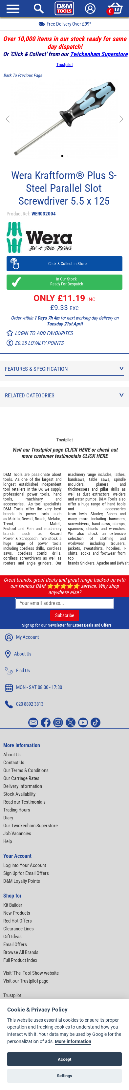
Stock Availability (19, 794)
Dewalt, (28, 518)
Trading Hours (16, 810)
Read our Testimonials (24, 802)
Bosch (40, 518)
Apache (103, 563)
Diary (8, 818)
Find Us (17, 671)
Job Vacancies (17, 833)
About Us (18, 654)
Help (7, 841)
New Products (16, 913)
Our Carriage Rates (21, 778)
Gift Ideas (12, 937)
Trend (8, 523)
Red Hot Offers (17, 921)
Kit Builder (12, 905)
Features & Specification (64, 369)
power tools (38, 494)
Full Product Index (20, 960)
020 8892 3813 (24, 704)
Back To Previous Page (22, 75)
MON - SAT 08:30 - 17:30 (33, 688)
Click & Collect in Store (64, 263)
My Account (22, 637)
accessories (13, 503)
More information (73, 1041)
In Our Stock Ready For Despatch (64, 281)
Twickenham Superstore (99, 54)
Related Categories (64, 395)
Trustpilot (64, 64)
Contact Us (13, 763)
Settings (64, 1075)
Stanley (96, 513)
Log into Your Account (24, 865)
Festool (9, 528)
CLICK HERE (77, 450)
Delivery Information (22, 786)
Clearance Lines (18, 929)
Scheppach (28, 538)
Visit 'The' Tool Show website (31, 973)
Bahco (111, 513)
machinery (34, 499)
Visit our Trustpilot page (25, 981)
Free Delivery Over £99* (64, 23)
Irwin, (83, 513)
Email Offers (15, 944)
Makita (14, 518)
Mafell (55, 523)
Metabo (54, 518)
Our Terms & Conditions (26, 770)
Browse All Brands (20, 952)
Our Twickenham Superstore (30, 826)
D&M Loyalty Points (21, 881)
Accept (64, 1059)
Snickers (87, 563)
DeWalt (123, 563)
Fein (30, 528)
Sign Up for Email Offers (26, 873)
